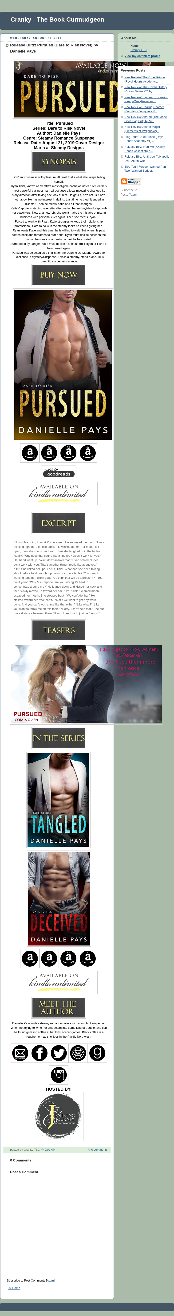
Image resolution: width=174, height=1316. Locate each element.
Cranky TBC (138, 50)
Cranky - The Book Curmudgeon (57, 19)
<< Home (14, 1288)
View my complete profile (142, 56)
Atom (50, 1280)
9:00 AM (49, 1149)
